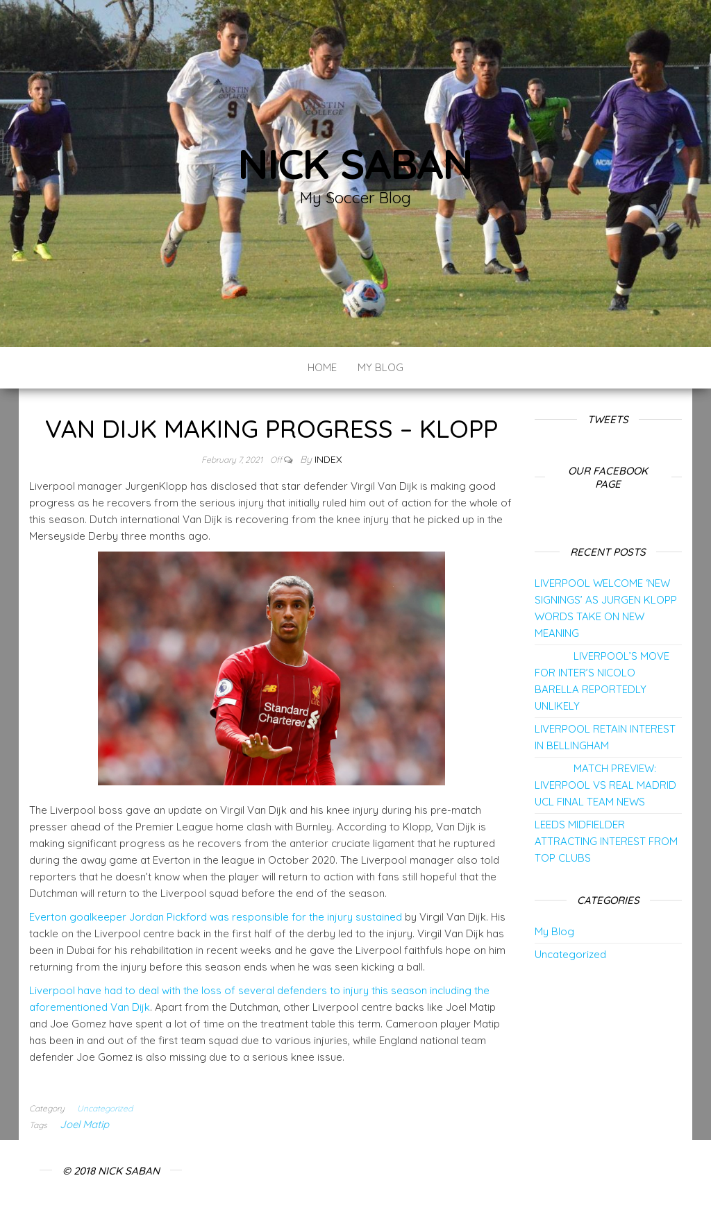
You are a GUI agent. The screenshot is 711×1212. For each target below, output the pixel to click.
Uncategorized (105, 1108)
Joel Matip (84, 1124)
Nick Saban (355, 163)
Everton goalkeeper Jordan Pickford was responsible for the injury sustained (215, 916)
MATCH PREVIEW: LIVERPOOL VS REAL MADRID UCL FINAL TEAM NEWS (605, 785)
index (328, 459)
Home (322, 367)
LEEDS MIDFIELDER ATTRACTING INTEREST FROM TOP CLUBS (606, 841)
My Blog (380, 367)
